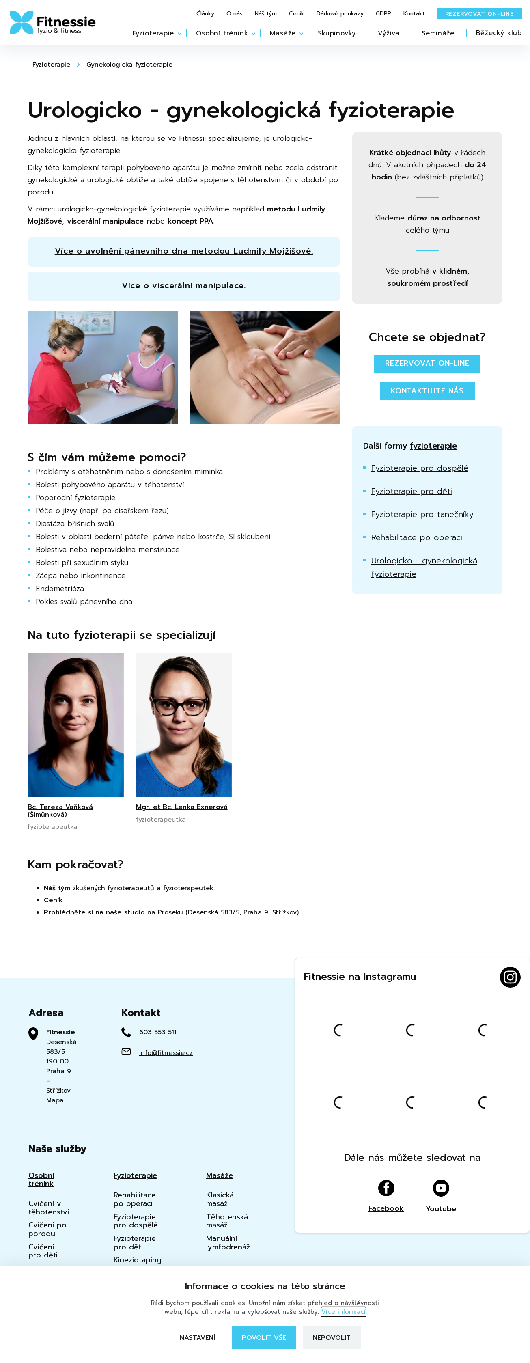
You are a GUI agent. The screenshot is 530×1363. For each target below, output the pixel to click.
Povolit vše (264, 1338)
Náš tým (266, 14)
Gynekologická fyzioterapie (129, 64)
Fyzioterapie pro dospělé (419, 468)
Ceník (296, 14)
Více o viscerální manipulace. (184, 285)
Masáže (283, 33)
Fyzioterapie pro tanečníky (422, 514)
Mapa (55, 1100)
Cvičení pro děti (43, 1251)
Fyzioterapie (154, 33)
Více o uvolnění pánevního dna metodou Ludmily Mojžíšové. (184, 251)
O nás (234, 14)
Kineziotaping (138, 1260)
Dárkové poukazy (340, 14)
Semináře (438, 33)
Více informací (343, 1311)
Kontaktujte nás (427, 391)
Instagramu (390, 976)
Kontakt (414, 14)
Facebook (386, 1196)
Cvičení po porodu (47, 1229)
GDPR (383, 14)
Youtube (441, 1196)
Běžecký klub (499, 33)
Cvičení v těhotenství (48, 1207)
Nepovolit (332, 1338)
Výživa (389, 33)
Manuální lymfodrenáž (228, 1242)
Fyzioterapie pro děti (411, 491)
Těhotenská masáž (227, 1221)
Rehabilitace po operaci (416, 537)
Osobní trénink (222, 33)
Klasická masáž (220, 1199)
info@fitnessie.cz (166, 1053)
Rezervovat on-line (479, 14)
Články (205, 14)
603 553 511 (158, 1032)
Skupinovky (337, 33)
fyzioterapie (433, 446)
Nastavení (197, 1338)
